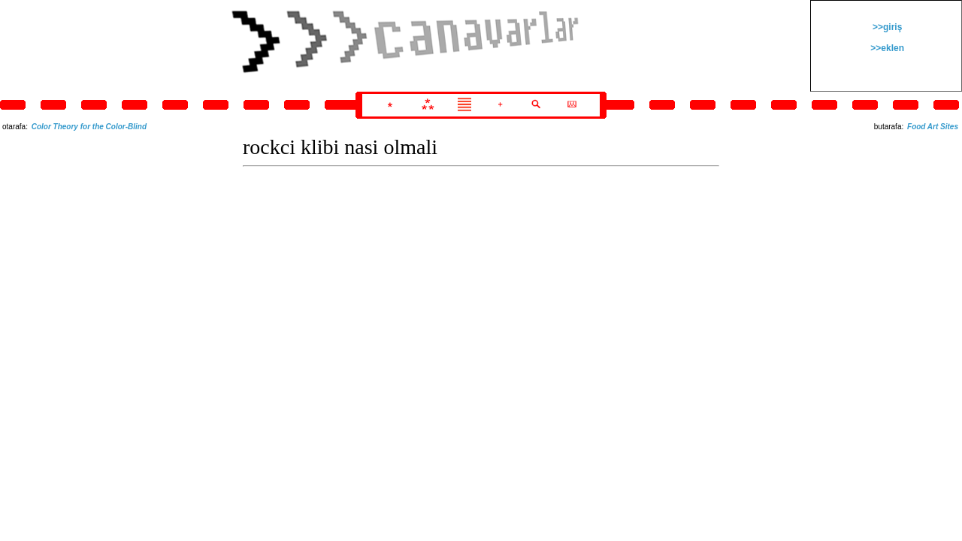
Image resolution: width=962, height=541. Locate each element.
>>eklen (886, 48)
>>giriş (886, 27)
